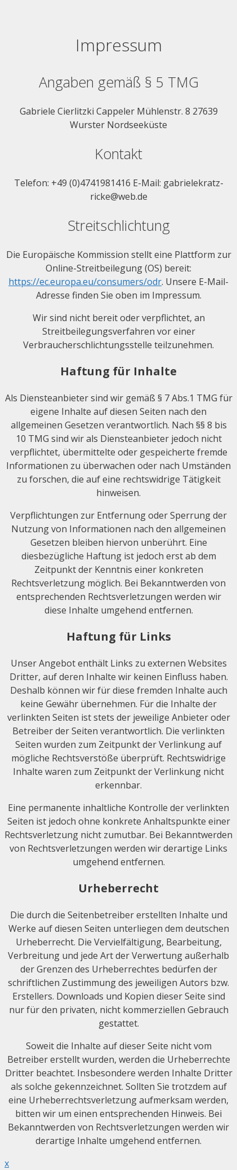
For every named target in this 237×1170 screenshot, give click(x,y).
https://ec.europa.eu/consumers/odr (85, 281)
